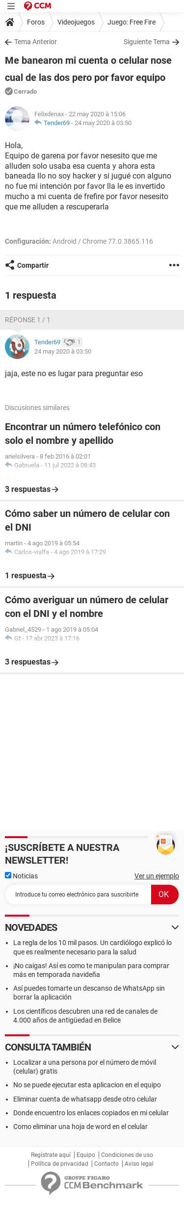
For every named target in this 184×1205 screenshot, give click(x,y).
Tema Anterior (35, 42)
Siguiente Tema (147, 42)
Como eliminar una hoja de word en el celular (80, 1126)
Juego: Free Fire (131, 22)
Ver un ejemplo (156, 876)
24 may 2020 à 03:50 (103, 123)
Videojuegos (76, 22)
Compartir (33, 265)
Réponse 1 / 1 (28, 320)
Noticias (21, 876)
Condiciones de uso (127, 1155)
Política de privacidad (59, 1163)
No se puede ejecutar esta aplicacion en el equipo (87, 1085)
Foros (36, 22)
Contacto (106, 1163)
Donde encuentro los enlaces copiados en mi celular (91, 1113)
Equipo (86, 1155)
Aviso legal (139, 1163)
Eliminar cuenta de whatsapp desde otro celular (85, 1099)
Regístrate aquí (51, 1155)
